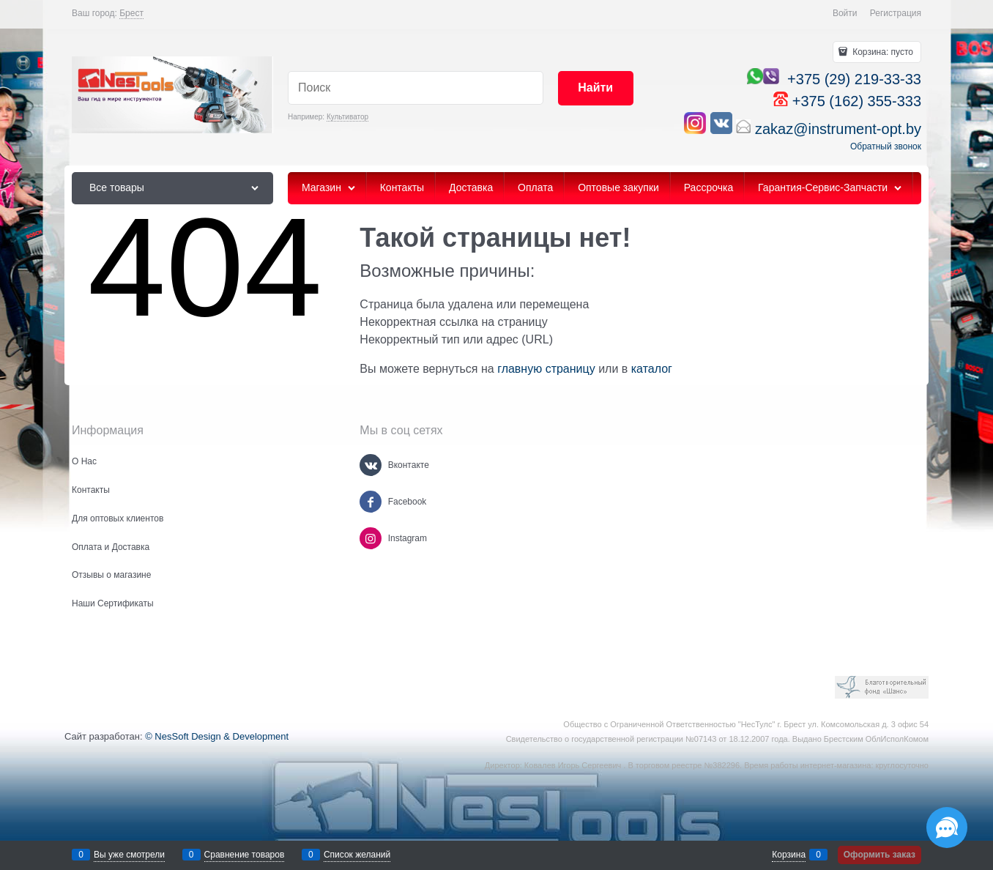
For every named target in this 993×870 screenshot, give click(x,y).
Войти (845, 13)
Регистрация (895, 13)
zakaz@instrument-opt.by (838, 129)
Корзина (789, 854)
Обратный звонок (885, 146)
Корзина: (881, 52)
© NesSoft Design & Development (217, 736)
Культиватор (347, 117)
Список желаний (357, 854)
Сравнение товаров (244, 854)
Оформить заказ (879, 854)
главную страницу (546, 368)
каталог (651, 368)
